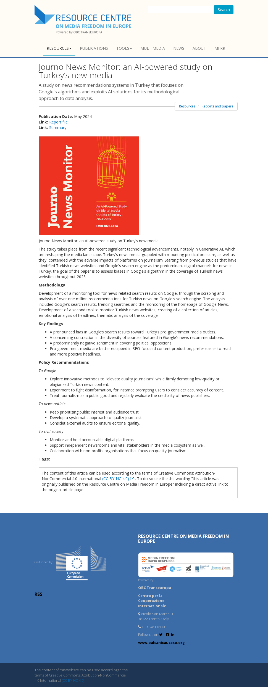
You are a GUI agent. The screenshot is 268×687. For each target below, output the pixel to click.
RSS (38, 594)
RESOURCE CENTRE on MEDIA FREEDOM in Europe (183, 538)
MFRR (219, 48)
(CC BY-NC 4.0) (118, 478)
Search (224, 9)
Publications (94, 48)
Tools (124, 48)
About (199, 48)
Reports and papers (217, 106)
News (178, 48)
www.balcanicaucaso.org (161, 642)
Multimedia (152, 48)
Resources (59, 48)
